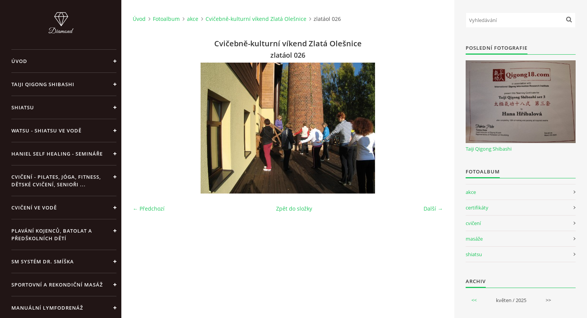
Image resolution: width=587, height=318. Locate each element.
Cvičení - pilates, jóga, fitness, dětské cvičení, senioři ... (56, 180)
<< (474, 300)
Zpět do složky (294, 208)
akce (192, 18)
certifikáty (477, 207)
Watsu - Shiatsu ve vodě (46, 130)
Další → (433, 208)
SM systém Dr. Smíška (42, 261)
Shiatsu (22, 107)
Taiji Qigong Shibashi (42, 84)
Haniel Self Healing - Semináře (57, 153)
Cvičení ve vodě (34, 207)
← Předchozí (149, 208)
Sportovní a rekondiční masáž (57, 284)
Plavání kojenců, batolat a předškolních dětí (51, 234)
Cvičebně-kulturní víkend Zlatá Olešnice (256, 18)
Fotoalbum (166, 18)
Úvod (19, 61)
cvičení (473, 223)
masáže (474, 238)
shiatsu (474, 254)
